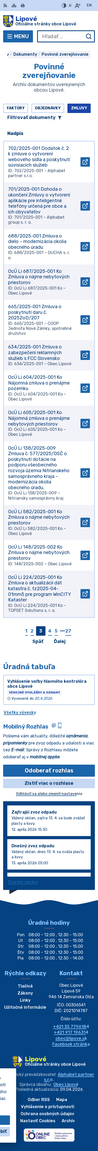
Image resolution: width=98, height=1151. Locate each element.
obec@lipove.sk (71, 1038)
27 (68, 631)
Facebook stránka (71, 1044)
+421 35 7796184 (71, 1026)
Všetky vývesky (20, 712)
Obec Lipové (65, 1084)
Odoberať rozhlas (49, 770)
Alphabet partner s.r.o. (69, 1077)
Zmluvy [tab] (79, 108)
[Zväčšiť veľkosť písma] (77, 5)
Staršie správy (23, 881)
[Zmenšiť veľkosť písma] (70, 5)
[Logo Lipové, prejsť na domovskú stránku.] (49, 21)
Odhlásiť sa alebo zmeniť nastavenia (49, 794)
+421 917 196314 (71, 1032)
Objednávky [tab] (48, 108)
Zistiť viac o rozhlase (49, 783)
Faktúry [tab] (16, 108)
